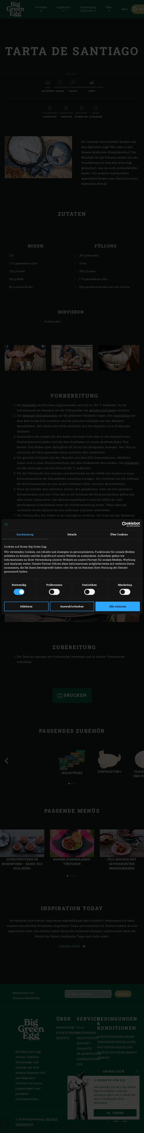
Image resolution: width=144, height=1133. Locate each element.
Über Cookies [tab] (119, 534)
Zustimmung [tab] (24, 534)
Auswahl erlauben (72, 606)
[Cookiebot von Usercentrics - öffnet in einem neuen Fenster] (123, 524)
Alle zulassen (117, 606)
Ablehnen (26, 606)
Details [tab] (72, 534)
